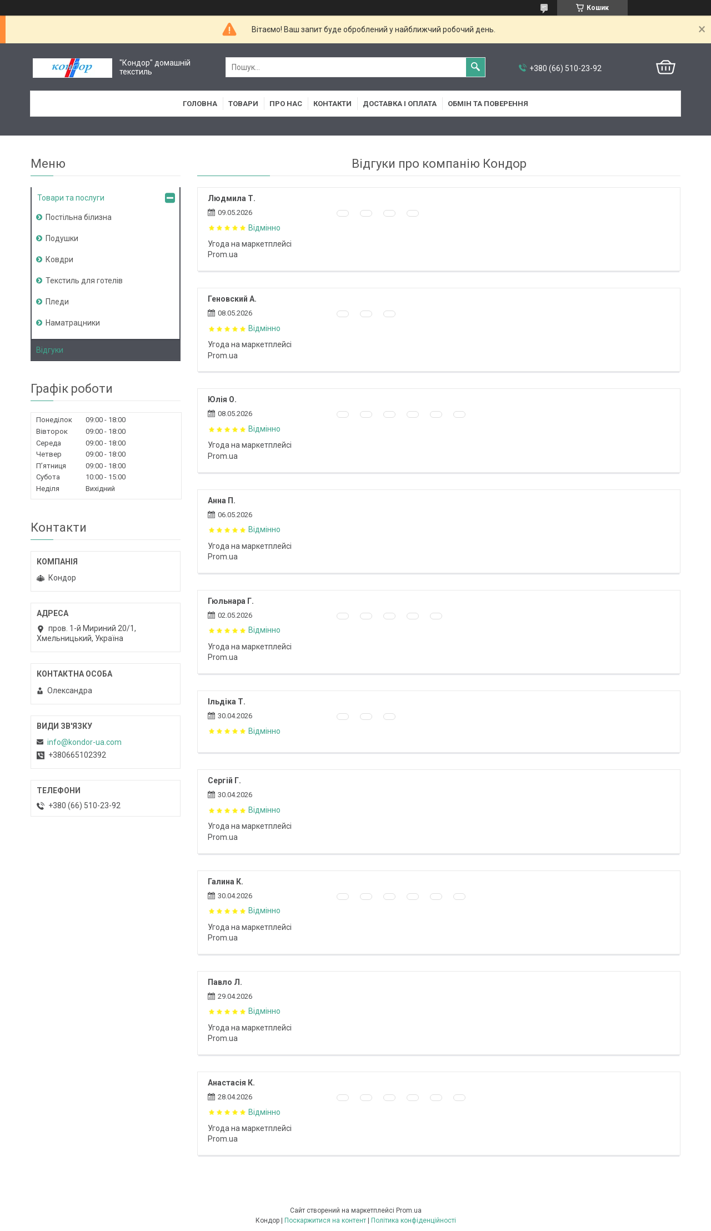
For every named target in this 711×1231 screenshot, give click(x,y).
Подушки (62, 238)
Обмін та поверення (488, 103)
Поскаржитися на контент (325, 1220)
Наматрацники (73, 322)
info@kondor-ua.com (84, 742)
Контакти (332, 103)
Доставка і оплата (400, 103)
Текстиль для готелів (84, 280)
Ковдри (59, 259)
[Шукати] (475, 67)
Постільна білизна (79, 217)
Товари (243, 103)
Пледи (57, 301)
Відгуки (49, 350)
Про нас (285, 103)
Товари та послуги (70, 197)
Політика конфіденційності (413, 1220)
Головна (200, 103)
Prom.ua (409, 1210)
